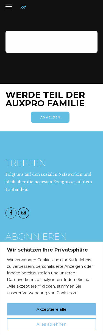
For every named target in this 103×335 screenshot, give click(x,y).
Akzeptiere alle (51, 309)
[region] (51, 288)
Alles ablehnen (51, 324)
